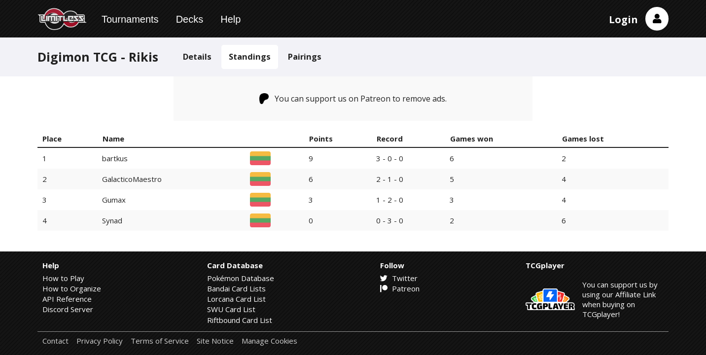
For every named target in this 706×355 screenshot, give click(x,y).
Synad (112, 220)
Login (623, 19)
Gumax (114, 200)
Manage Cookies (269, 341)
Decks (190, 19)
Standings (250, 56)
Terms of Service (160, 341)
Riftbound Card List (239, 320)
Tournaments (130, 19)
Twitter (399, 278)
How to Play (63, 278)
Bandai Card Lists (236, 288)
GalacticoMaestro (132, 179)
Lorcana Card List (236, 299)
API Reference (67, 299)
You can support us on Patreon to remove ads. (353, 98)
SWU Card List (231, 309)
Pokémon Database (240, 278)
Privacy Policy (99, 341)
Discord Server (67, 309)
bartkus (115, 158)
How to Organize (71, 288)
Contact (55, 341)
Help (230, 19)
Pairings (304, 56)
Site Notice (215, 341)
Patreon (400, 288)
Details (197, 56)
